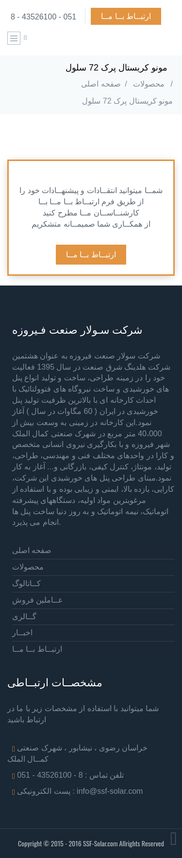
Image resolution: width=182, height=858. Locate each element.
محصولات (149, 84)
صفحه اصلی (100, 84)
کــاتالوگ (26, 583)
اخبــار (22, 632)
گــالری (24, 616)
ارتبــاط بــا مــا (126, 16)
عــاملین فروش (37, 600)
